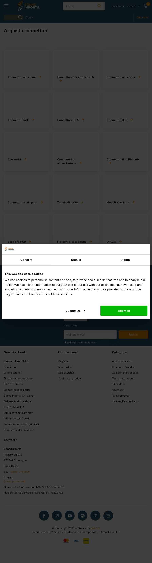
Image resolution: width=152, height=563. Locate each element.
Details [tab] (76, 259)
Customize (75, 310)
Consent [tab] (26, 259)
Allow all (124, 310)
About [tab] (125, 259)
